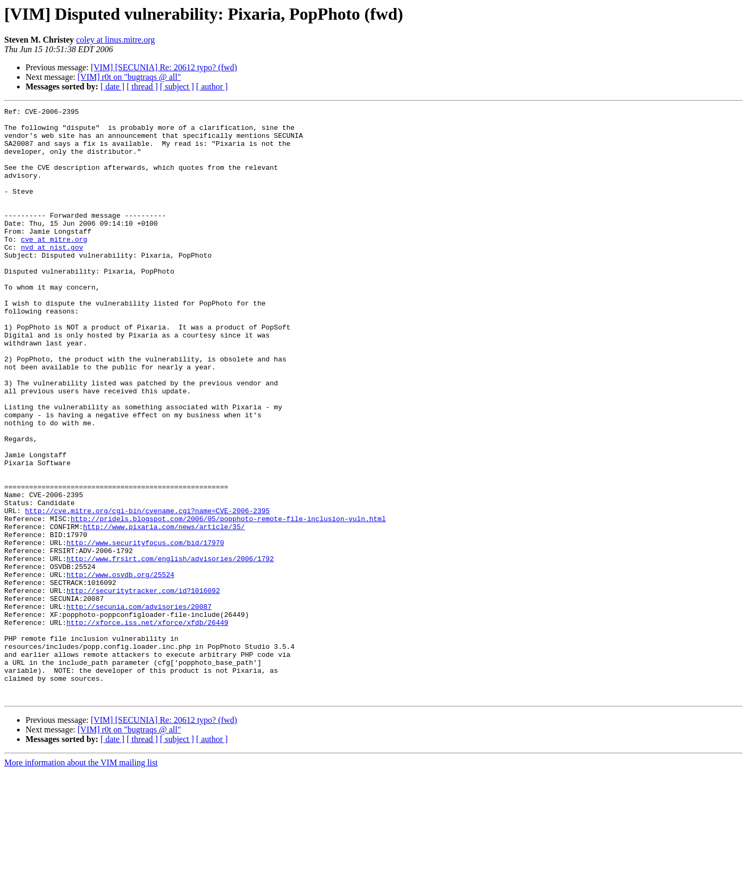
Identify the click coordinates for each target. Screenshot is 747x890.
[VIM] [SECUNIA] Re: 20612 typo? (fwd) (164, 67)
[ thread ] (142, 86)
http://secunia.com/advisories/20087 (139, 707)
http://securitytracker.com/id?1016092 (143, 688)
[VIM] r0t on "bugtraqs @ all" (129, 76)
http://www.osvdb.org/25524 (120, 668)
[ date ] (112, 86)
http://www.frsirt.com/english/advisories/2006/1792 (170, 649)
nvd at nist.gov (52, 276)
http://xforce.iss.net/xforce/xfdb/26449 (147, 726)
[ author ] (212, 86)
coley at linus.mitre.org (115, 39)
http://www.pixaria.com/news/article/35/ (164, 611)
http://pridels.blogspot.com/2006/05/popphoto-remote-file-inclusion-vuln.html (228, 601)
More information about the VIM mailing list (81, 880)
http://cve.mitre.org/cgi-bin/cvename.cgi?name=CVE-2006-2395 (147, 592)
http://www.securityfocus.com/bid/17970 (145, 630)
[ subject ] (177, 86)
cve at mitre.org (54, 266)
